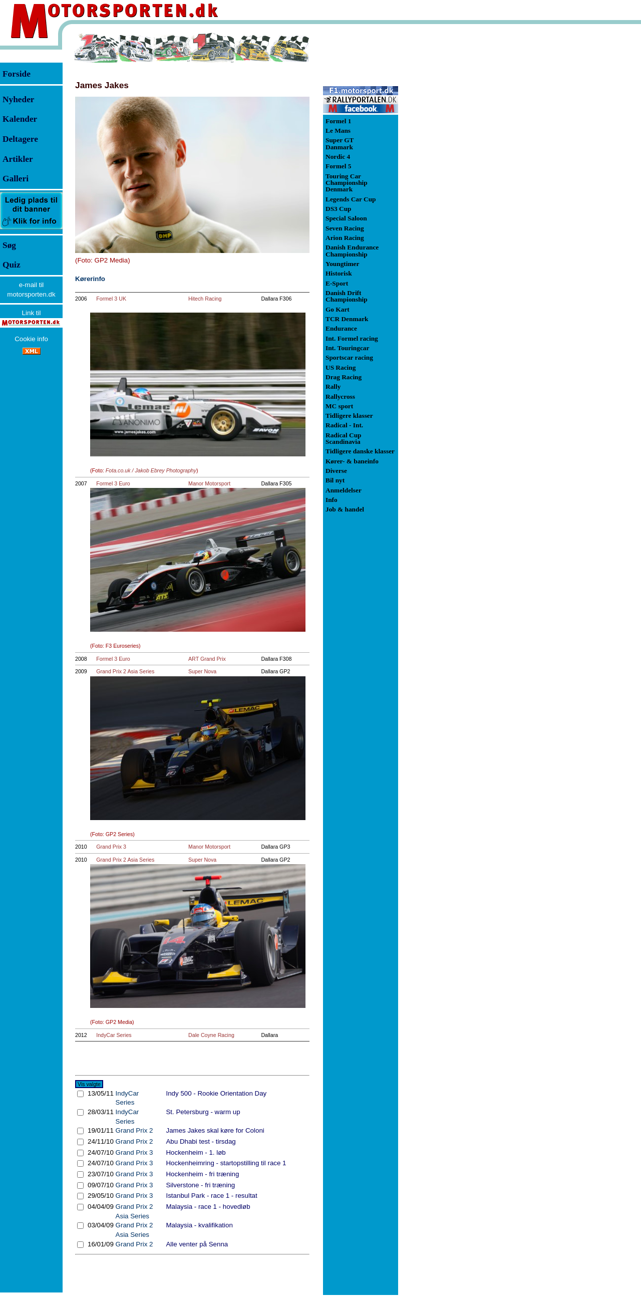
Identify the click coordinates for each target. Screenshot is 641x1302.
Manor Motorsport (209, 483)
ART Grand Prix (207, 659)
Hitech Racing (204, 299)
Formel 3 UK (111, 299)
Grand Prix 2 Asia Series (125, 671)
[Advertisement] (451, 182)
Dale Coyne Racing (211, 1035)
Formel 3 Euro (113, 483)
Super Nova (202, 671)
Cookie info (31, 339)
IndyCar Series (113, 1035)
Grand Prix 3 (111, 847)
